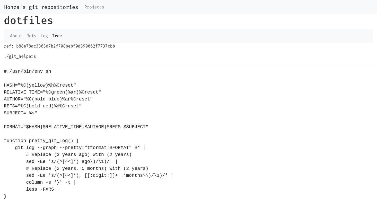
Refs (31, 36)
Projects (94, 7)
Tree (57, 36)
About (16, 36)
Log (44, 36)
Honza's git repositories (41, 7)
